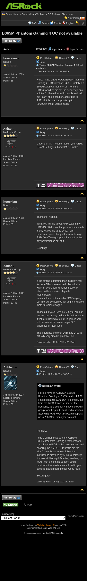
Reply (42, 62)
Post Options (44, 58)
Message (41, 48)
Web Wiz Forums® (46, 525)
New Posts (73, 18)
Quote (78, 58)
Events (55, 23)
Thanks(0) (62, 58)
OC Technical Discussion (60, 14)
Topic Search (56, 49)
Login (82, 23)
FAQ (34, 23)
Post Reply (11, 41)
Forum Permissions (76, 516)
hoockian (11, 58)
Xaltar (8, 128)
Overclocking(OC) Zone (33, 14)
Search (45, 23)
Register (70, 23)
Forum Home (12, 14)
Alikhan (10, 367)
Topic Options (75, 49)
